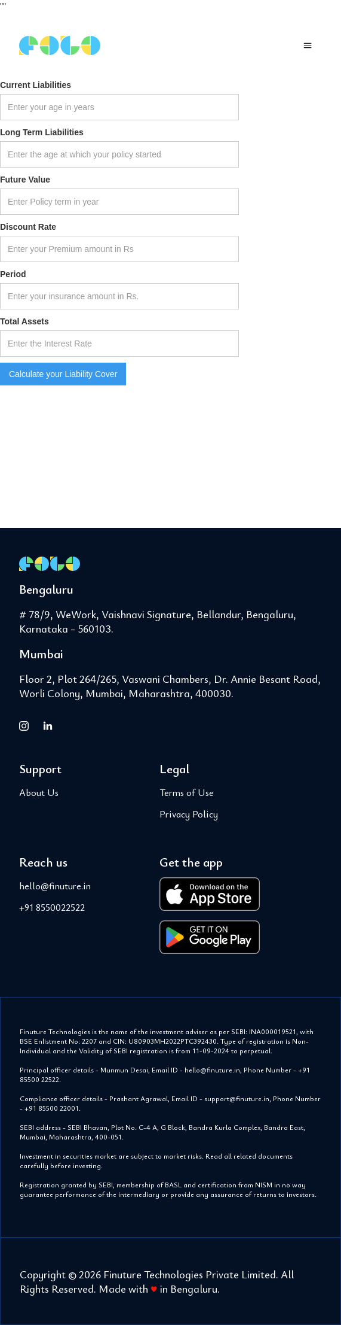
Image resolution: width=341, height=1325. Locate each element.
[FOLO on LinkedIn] (48, 725)
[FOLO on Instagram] (24, 725)
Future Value (25, 179)
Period (13, 274)
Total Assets (24, 321)
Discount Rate (28, 227)
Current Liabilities (35, 85)
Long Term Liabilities (42, 132)
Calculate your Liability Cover (63, 374)
